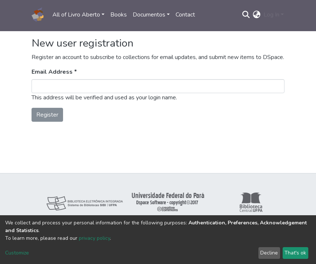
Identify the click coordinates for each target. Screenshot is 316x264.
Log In (271, 15)
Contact (185, 15)
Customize (17, 252)
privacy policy (94, 238)
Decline (269, 252)
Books (118, 15)
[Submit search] (246, 14)
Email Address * (54, 72)
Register (47, 115)
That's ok (295, 252)
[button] (256, 14)
